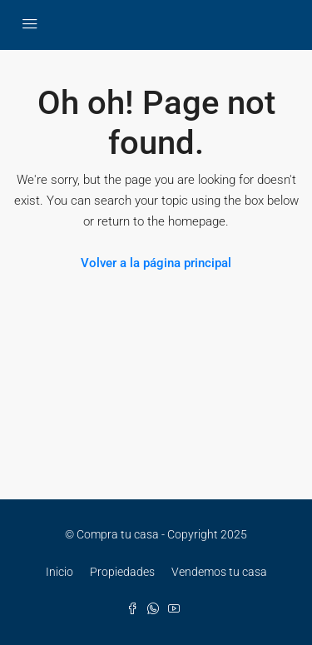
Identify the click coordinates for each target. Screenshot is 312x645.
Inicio (59, 571)
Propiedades (122, 571)
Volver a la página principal (156, 263)
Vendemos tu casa (219, 571)
